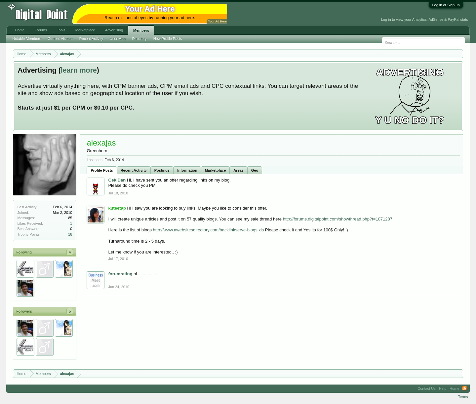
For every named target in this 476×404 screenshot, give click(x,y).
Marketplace (215, 170)
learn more (79, 70)
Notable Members (26, 39)
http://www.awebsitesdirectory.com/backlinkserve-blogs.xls (208, 229)
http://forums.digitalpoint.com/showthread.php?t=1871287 (337, 219)
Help (443, 388)
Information (187, 170)
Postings (162, 170)
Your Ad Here (217, 21)
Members (141, 30)
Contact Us (426, 388)
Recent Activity (134, 170)
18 (70, 234)
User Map (118, 39)
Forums (41, 30)
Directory (139, 39)
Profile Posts (102, 170)
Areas (238, 170)
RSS (464, 388)
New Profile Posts (167, 39)
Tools (61, 30)
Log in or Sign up (445, 5)
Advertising (114, 30)
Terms (463, 397)
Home (19, 30)
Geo (254, 170)
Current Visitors (60, 39)
